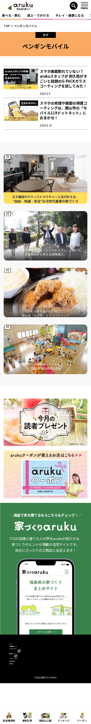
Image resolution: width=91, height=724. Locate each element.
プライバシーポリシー (25, 674)
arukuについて (21, 660)
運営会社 (17, 667)
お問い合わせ (18, 681)
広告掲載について (21, 653)
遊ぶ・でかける (38, 15)
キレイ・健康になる (70, 15)
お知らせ (15, 688)
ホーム (14, 646)
